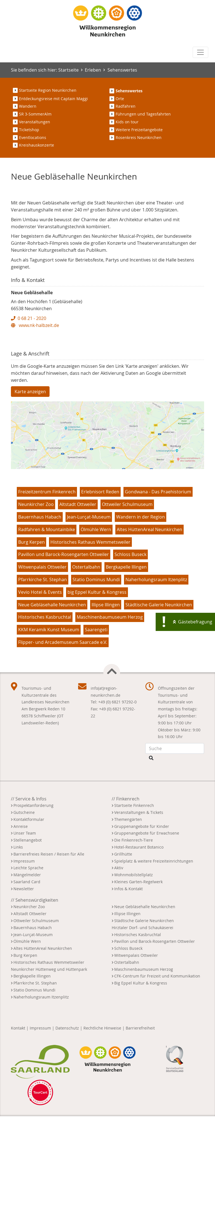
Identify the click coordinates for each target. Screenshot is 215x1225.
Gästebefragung (195, 622)
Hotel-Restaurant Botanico (138, 955)
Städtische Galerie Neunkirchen (158, 713)
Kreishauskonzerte (36, 145)
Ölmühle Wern (96, 638)
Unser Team (24, 941)
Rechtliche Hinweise (102, 1136)
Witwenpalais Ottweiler (42, 675)
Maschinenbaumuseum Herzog (110, 725)
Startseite (68, 70)
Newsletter (23, 997)
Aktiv (118, 976)
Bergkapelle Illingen (126, 675)
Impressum (24, 969)
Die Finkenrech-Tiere (133, 948)
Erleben (93, 70)
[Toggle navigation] (200, 52)
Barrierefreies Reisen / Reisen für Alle (48, 962)
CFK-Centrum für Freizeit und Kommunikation (157, 1084)
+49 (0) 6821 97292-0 (117, 810)
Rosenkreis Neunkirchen (139, 137)
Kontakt (18, 1136)
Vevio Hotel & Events (40, 701)
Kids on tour (127, 121)
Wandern (27, 106)
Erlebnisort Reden (100, 600)
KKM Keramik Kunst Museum (48, 738)
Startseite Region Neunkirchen (47, 90)
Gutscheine (24, 921)
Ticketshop (29, 129)
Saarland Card (26, 990)
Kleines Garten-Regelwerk (138, 990)
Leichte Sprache (28, 976)
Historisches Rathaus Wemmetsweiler (90, 650)
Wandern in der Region (140, 625)
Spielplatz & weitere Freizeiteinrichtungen (153, 969)
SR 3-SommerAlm (35, 114)
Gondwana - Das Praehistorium (158, 600)
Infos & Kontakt (128, 997)
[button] (25, 251)
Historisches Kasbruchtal (44, 725)
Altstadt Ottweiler (77, 613)
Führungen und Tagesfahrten (143, 114)
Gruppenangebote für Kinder (141, 934)
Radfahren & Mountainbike (46, 638)
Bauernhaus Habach (39, 625)
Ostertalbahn (86, 675)
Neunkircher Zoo (36, 613)
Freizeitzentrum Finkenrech (47, 600)
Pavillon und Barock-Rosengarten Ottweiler (63, 663)
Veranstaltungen (34, 121)
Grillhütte (123, 962)
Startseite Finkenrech (134, 914)
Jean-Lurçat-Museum (89, 625)
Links (18, 955)
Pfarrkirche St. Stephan (42, 688)
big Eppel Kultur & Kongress (97, 701)
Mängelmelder (27, 983)
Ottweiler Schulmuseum (127, 613)
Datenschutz (67, 1136)
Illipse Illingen (106, 713)
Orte (120, 98)
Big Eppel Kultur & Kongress (140, 1091)
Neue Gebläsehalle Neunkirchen (52, 713)
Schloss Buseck (130, 663)
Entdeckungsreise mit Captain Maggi (53, 98)
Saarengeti (96, 738)
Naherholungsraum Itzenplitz (156, 688)
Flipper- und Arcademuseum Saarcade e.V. (62, 751)
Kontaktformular (28, 927)
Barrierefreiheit (140, 1136)
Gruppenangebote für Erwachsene (146, 941)
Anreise (20, 934)
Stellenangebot (27, 948)
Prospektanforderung (33, 914)
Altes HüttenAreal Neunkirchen (149, 638)
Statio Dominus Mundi (96, 688)
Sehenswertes (122, 70)
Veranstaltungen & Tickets (138, 921)
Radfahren (125, 106)
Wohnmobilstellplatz (133, 983)
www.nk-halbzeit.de (35, 434)
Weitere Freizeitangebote (139, 129)
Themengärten (128, 927)
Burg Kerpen (31, 650)
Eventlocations (32, 137)
